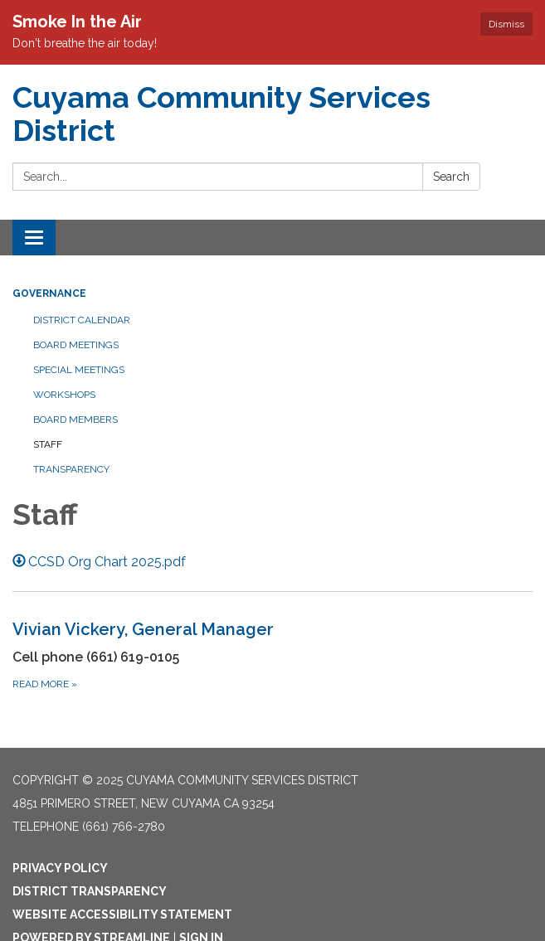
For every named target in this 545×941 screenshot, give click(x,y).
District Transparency (89, 891)
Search (451, 176)
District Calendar (81, 320)
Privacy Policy (60, 868)
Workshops (64, 394)
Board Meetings (76, 345)
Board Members (75, 419)
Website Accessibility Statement (122, 914)
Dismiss (506, 24)
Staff (47, 444)
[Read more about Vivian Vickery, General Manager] (272, 654)
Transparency (71, 469)
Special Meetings (78, 370)
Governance (49, 293)
